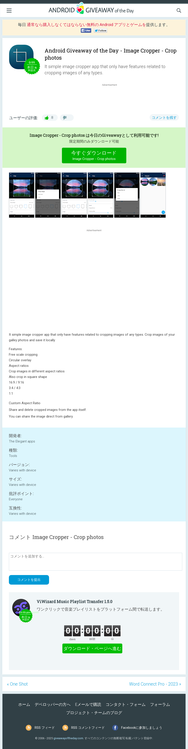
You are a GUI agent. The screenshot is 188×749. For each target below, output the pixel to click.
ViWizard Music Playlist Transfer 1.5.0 (74, 601)
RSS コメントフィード (88, 728)
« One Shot (17, 684)
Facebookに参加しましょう (141, 728)
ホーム (24, 704)
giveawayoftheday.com (68, 738)
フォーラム (160, 704)
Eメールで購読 (88, 704)
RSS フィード (45, 728)
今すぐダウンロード (94, 156)
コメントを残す (164, 117)
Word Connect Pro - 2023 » (155, 684)
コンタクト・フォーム (126, 704)
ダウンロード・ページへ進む (92, 648)
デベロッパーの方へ (53, 704)
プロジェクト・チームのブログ (94, 712)
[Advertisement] (112, 98)
